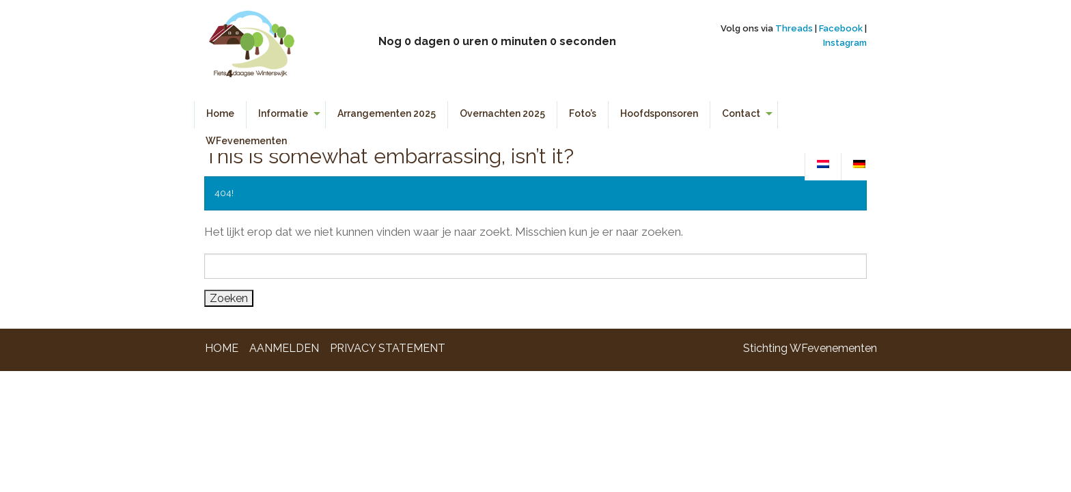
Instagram (845, 43)
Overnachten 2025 (502, 113)
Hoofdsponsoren (659, 113)
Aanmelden (284, 348)
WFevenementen (246, 140)
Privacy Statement (387, 348)
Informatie (283, 113)
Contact (741, 113)
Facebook (841, 28)
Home (220, 113)
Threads (794, 28)
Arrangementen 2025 (386, 113)
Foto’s (582, 113)
